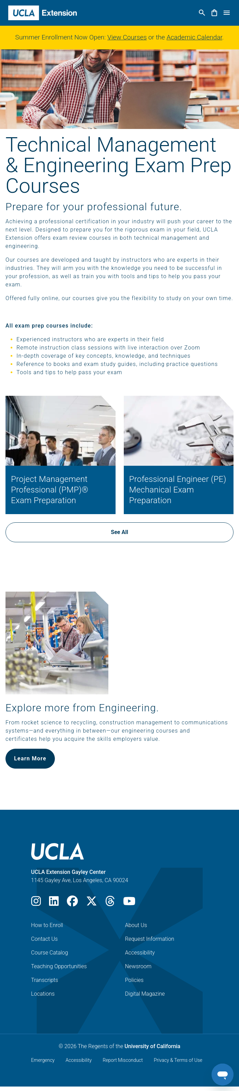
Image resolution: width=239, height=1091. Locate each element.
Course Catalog (49, 952)
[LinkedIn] (54, 903)
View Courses (127, 37)
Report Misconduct (123, 1060)
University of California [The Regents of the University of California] (152, 1046)
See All (119, 532)
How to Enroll (47, 925)
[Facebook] (72, 903)
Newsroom (138, 966)
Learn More (30, 758)
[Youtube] (129, 903)
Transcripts (44, 980)
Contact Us (44, 939)
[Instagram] (36, 903)
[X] (91, 903)
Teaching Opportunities (59, 966)
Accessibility (140, 952)
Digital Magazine (145, 994)
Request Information (150, 939)
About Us (136, 925)
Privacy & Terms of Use (178, 1060)
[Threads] (110, 903)
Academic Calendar (194, 37)
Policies (134, 980)
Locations (43, 994)
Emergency (43, 1060)
